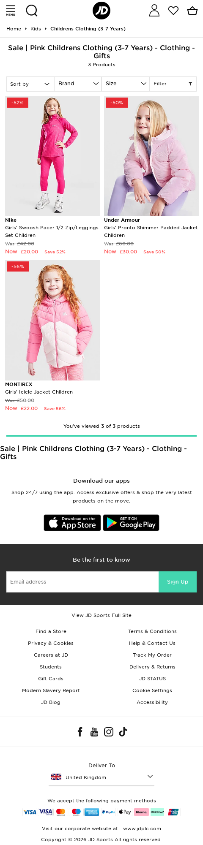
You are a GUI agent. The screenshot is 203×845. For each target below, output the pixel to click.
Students (51, 667)
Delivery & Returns (152, 667)
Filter (173, 84)
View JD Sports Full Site (101, 615)
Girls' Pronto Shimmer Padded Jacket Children (151, 227)
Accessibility (152, 702)
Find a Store (51, 631)
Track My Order (152, 655)
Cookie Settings (152, 690)
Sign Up (177, 582)
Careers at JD (51, 655)
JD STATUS (152, 679)
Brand (66, 83)
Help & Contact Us (152, 643)
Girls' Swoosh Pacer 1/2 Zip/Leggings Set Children (52, 227)
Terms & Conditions (152, 631)
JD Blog (50, 702)
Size (111, 83)
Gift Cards (50, 679)
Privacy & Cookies (51, 643)
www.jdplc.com (141, 828)
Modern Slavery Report (51, 690)
